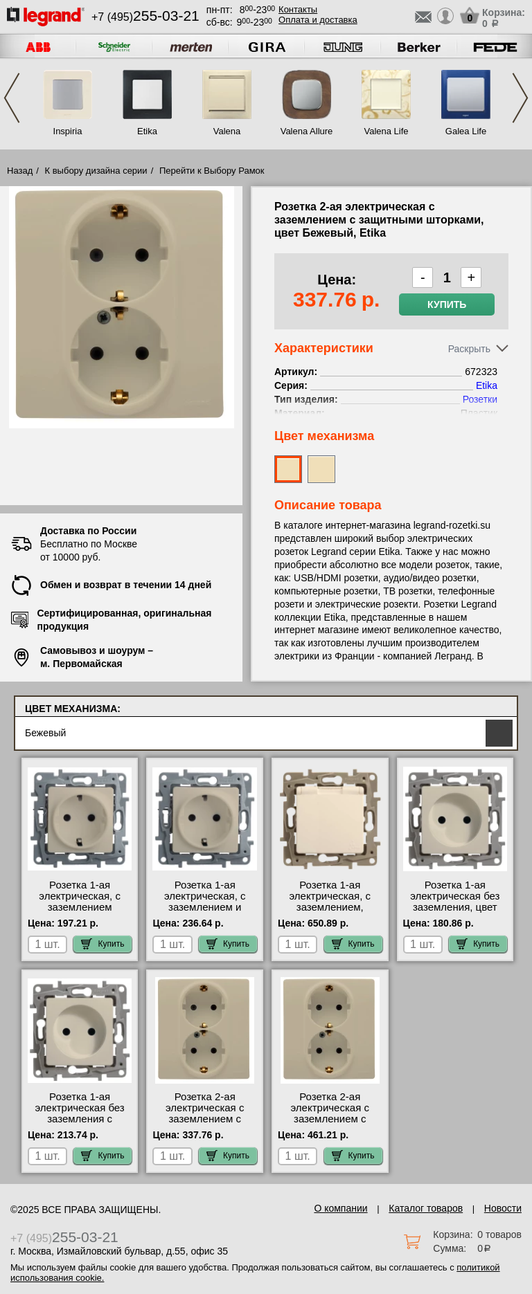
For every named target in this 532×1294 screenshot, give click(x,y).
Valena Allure (307, 131)
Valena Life (386, 131)
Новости (503, 1208)
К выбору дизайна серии (96, 170)
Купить (446, 304)
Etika (147, 131)
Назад (20, 170)
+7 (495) (145, 17)
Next (520, 98)
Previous (11, 98)
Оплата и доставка (317, 20)
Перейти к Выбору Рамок (212, 170)
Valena (227, 131)
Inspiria (67, 131)
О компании (340, 1208)
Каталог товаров (426, 1208)
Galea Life (465, 131)
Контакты (297, 9)
